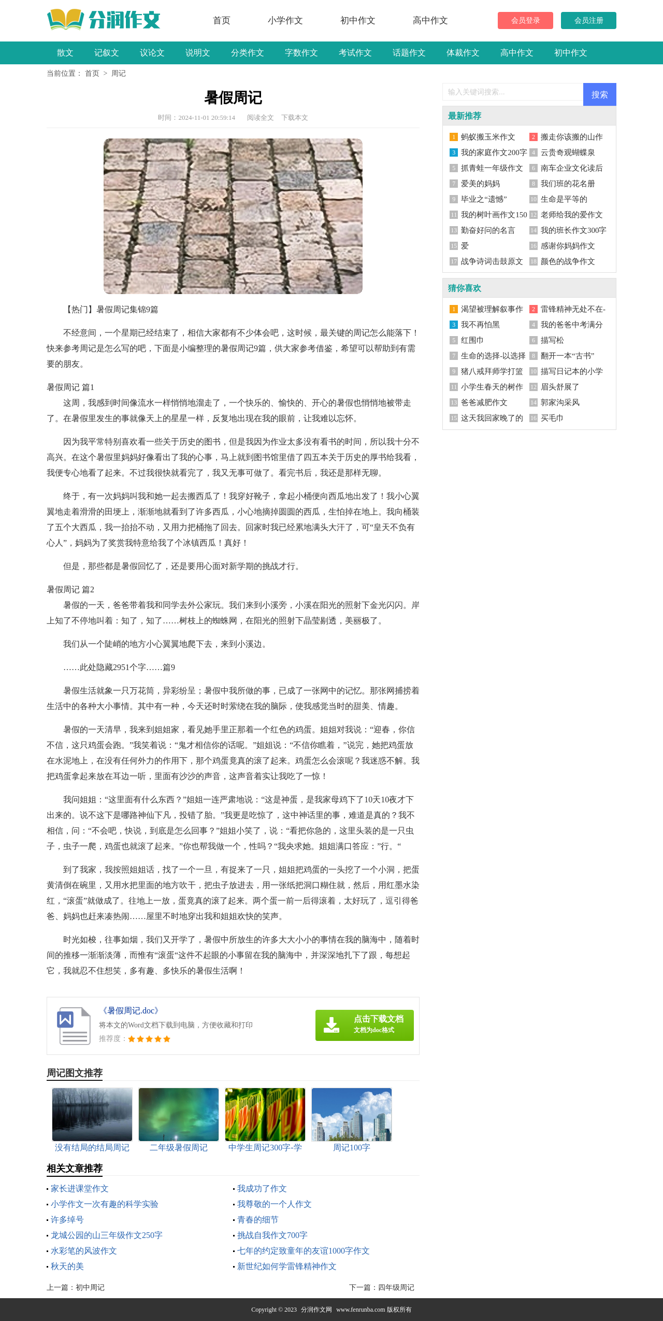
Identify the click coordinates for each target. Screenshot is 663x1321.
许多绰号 (67, 1219)
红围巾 (472, 340)
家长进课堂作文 (80, 1188)
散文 (65, 52)
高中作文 (430, 20)
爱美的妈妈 (480, 183)
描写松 (552, 340)
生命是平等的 (564, 199)
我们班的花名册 (568, 183)
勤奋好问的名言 (488, 230)
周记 (118, 73)
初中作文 (358, 20)
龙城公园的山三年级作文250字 (107, 1235)
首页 (221, 20)
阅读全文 (260, 117)
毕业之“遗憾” (484, 199)
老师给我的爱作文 (572, 215)
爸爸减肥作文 (484, 402)
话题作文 (409, 52)
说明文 (197, 52)
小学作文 (285, 20)
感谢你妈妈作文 (568, 246)
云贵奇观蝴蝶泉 (568, 152)
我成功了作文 (262, 1188)
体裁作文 (463, 52)
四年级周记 (396, 1287)
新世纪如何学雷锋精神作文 (287, 1266)
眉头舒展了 (560, 387)
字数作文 (301, 52)
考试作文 (355, 52)
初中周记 (90, 1287)
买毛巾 (552, 418)
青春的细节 (258, 1219)
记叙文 (106, 52)
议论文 (152, 52)
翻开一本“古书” (567, 356)
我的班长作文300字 (574, 230)
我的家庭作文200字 (494, 152)
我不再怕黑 (480, 325)
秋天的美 (67, 1266)
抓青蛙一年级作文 (492, 168)
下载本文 (294, 117)
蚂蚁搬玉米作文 (488, 137)
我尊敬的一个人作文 (274, 1204)
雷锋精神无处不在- (573, 309)
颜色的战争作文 (568, 261)
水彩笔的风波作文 (84, 1250)
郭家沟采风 (560, 402)
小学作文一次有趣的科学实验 (104, 1204)
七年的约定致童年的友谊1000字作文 (303, 1250)
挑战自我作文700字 (272, 1235)
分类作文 (247, 52)
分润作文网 (316, 1309)
